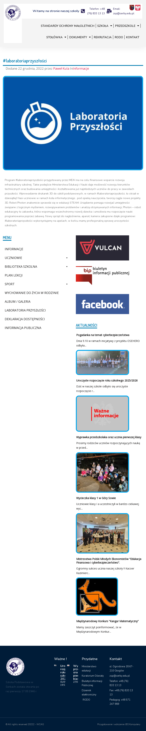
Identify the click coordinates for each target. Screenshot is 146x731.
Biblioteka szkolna (36, 266)
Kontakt (132, 37)
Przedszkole (127, 25)
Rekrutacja (103, 37)
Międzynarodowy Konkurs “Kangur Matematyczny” (107, 621)
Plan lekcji (14, 275)
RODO (119, 37)
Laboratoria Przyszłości (25, 310)
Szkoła (104, 25)
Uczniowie (36, 258)
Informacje (81, 68)
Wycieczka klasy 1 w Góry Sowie (96, 498)
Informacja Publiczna (23, 328)
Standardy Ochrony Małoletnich (67, 26)
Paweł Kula (61, 68)
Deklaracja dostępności (25, 319)
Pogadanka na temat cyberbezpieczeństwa (102, 335)
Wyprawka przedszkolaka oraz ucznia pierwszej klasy (108, 437)
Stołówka (56, 37)
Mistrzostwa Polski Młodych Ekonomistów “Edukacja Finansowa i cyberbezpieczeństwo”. (108, 560)
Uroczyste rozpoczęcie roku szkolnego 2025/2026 (107, 380)
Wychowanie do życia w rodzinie (32, 293)
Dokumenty (80, 37)
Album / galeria (17, 301)
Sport (36, 284)
